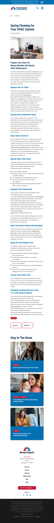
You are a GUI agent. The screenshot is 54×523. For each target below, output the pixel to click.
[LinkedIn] (30, 495)
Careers (27, 470)
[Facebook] (24, 495)
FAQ (27, 479)
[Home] (18, 8)
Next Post (27, 325)
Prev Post (16, 325)
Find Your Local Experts (27, 488)
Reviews (27, 473)
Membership (27, 476)
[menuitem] (17, 516)
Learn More (41, 2)
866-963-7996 (27, 457)
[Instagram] (27, 495)
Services (27, 467)
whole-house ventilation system (20, 147)
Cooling (14, 318)
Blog (27, 482)
